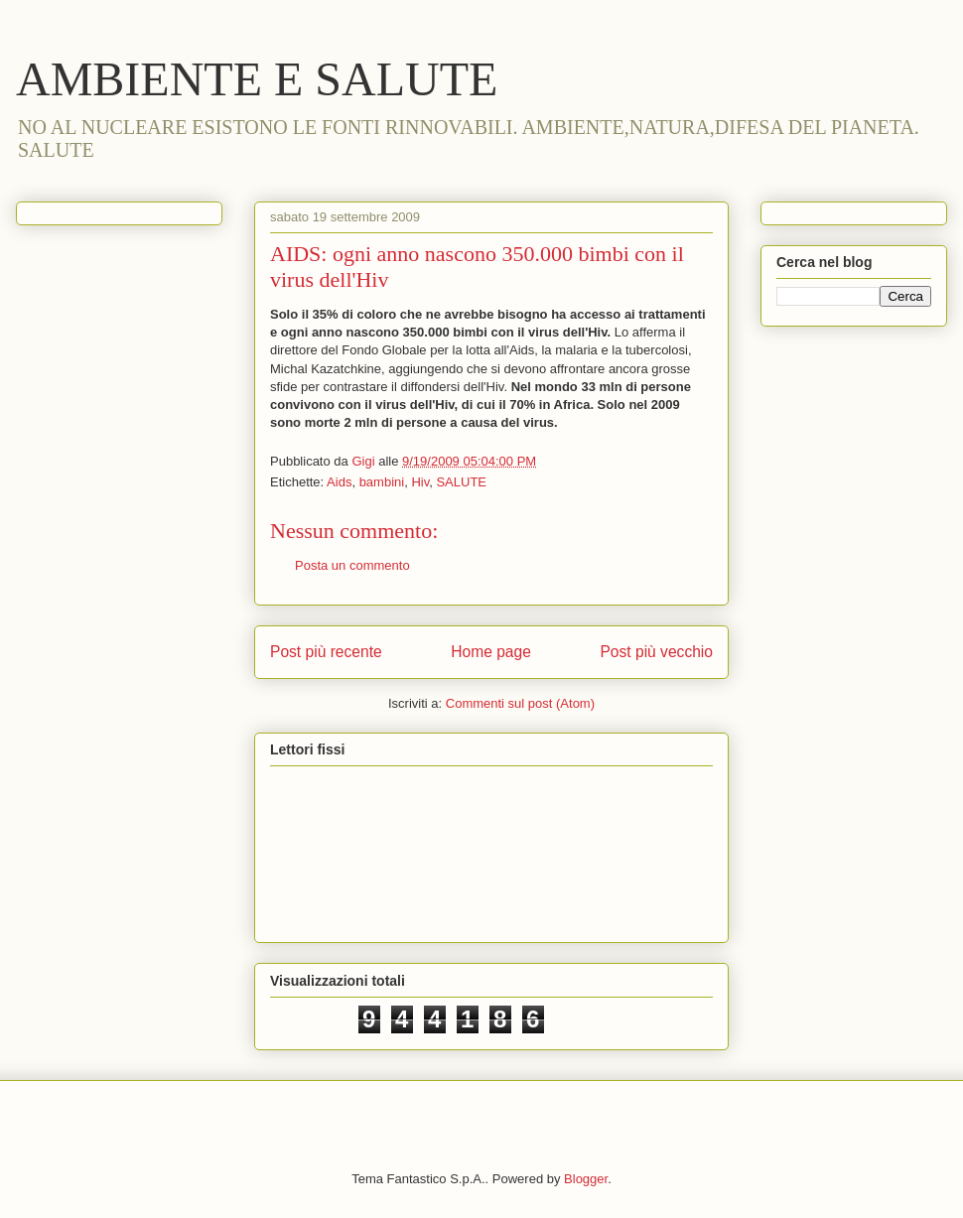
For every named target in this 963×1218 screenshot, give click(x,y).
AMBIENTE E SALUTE (256, 79)
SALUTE (461, 481)
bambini (382, 481)
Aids (339, 481)
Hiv (420, 481)
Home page (491, 651)
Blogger (586, 1178)
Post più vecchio (656, 651)
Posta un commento (352, 565)
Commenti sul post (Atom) (520, 703)
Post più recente (326, 651)
